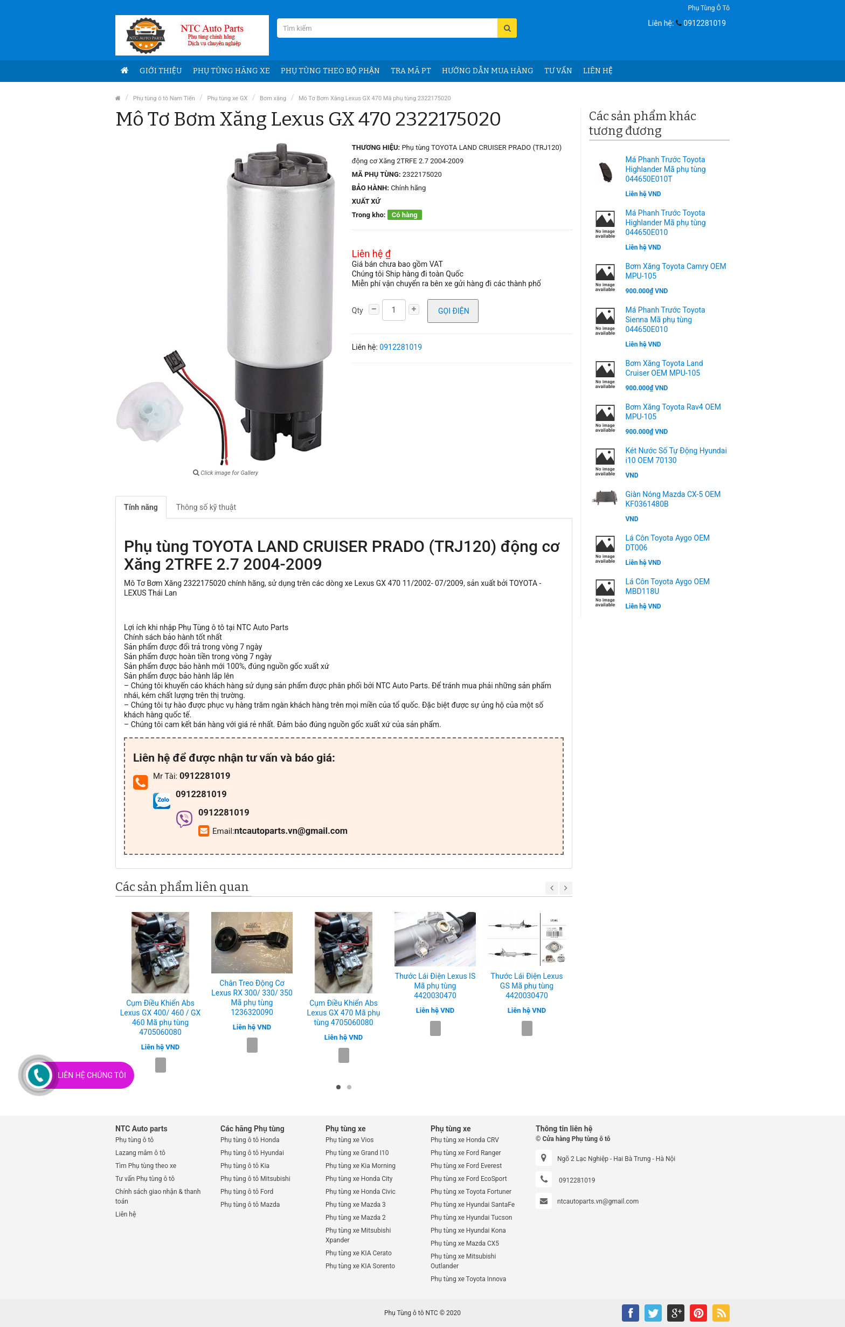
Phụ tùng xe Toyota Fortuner (471, 1191)
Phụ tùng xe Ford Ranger (466, 1153)
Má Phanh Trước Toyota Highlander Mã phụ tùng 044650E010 (666, 223)
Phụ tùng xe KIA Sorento (360, 1266)
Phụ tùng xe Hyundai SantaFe (473, 1204)
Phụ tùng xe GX (227, 98)
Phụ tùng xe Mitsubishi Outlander (463, 1261)
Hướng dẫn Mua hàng (488, 70)
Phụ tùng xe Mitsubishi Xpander (358, 1235)
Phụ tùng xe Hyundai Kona (468, 1230)
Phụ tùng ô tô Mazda (250, 1204)
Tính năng (141, 507)
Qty (357, 310)
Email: (216, 831)
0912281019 (704, 23)
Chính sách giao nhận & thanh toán (157, 1196)
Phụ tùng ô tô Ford (246, 1191)
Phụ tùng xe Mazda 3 (355, 1204)
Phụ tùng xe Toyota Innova (468, 1279)
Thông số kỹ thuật (206, 507)
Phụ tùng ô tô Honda (249, 1140)
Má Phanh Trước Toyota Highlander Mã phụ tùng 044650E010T (666, 169)
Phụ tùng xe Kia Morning (360, 1166)
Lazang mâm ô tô (140, 1153)
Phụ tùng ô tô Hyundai (252, 1153)
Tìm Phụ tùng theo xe (145, 1166)
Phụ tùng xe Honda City (358, 1179)
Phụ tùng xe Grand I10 (357, 1153)
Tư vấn (558, 70)
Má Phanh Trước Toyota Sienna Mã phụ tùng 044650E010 (665, 320)
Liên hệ (598, 70)
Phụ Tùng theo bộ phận (330, 70)
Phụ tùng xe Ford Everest (466, 1166)
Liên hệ (125, 1214)
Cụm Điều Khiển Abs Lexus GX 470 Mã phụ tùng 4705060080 (343, 1013)
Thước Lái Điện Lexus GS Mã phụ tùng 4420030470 (527, 986)
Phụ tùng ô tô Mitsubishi (255, 1179)
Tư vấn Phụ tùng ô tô (145, 1179)
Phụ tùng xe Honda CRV (465, 1140)
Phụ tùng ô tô (709, 8)
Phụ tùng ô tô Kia (244, 1166)
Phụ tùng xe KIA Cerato (358, 1253)
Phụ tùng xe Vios (349, 1140)
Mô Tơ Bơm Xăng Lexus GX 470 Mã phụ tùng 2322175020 (375, 98)
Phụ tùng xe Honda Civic (360, 1191)
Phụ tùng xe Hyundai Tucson (471, 1217)
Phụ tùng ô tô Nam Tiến (164, 98)
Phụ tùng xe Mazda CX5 (465, 1243)
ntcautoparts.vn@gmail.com (598, 1201)
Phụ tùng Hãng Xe (231, 70)
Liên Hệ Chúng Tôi (92, 1075)
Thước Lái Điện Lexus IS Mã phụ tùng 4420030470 (435, 986)
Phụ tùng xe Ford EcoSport (469, 1179)
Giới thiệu (161, 70)
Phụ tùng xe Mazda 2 (355, 1217)
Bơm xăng (273, 98)
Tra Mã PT (411, 70)
